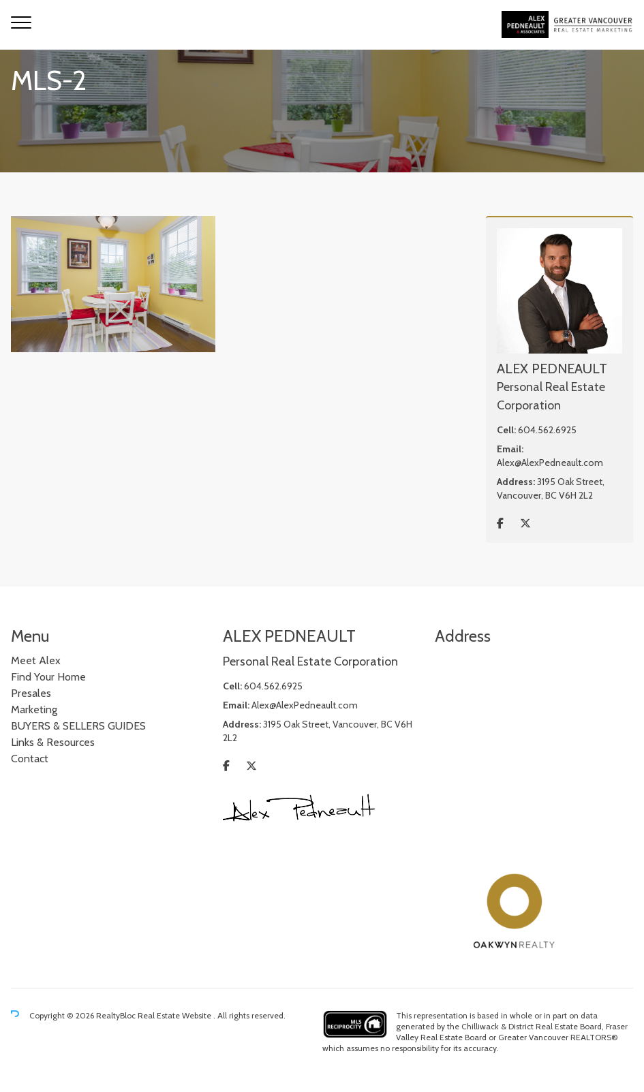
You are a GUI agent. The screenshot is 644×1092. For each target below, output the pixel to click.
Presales (31, 693)
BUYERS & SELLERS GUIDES (78, 725)
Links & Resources (53, 742)
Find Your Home (48, 676)
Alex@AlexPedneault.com (550, 462)
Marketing (34, 709)
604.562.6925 (547, 430)
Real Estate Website (175, 1015)
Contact (29, 758)
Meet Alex (36, 660)
